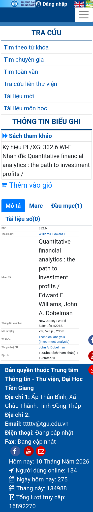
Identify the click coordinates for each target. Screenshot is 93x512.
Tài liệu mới (19, 96)
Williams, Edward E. (52, 234)
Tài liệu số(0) (22, 218)
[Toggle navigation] (84, 14)
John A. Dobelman (52, 347)
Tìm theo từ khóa (26, 47)
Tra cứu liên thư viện (30, 84)
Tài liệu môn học (25, 108)
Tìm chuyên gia (24, 59)
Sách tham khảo (30, 135)
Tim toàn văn (21, 71)
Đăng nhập (51, 4)
